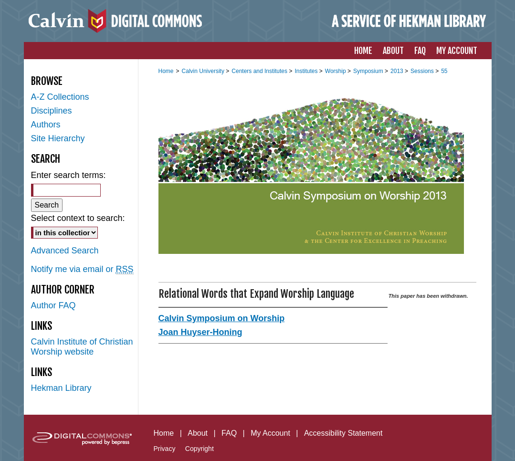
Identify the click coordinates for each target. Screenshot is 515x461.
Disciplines (51, 110)
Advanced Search (65, 250)
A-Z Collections (60, 97)
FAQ (229, 433)
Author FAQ (53, 305)
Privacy (165, 448)
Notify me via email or (82, 269)
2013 (397, 71)
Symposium (369, 71)
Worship (336, 71)
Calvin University (204, 71)
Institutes (306, 71)
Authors (46, 124)
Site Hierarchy (58, 138)
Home (166, 71)
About (198, 433)
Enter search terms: (68, 175)
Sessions (422, 71)
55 (444, 71)
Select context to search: (78, 218)
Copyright (199, 448)
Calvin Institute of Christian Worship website (82, 346)
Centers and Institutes (260, 71)
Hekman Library (61, 388)
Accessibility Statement (343, 433)
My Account (270, 433)
